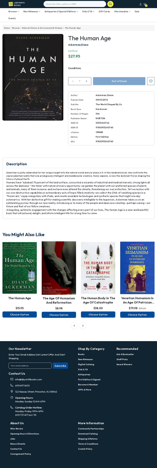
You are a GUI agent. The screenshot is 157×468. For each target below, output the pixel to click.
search (110, 4)
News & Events (17, 443)
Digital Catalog (86, 364)
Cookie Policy (85, 448)
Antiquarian (84, 374)
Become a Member (88, 384)
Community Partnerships (91, 428)
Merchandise (122, 11)
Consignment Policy (20, 454)
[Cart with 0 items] (144, 4)
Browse (14, 11)
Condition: (74, 68)
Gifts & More (84, 389)
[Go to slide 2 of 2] (74, 326)
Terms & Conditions (88, 443)
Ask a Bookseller (125, 354)
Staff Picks (122, 359)
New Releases (31, 11)
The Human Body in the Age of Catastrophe (98, 300)
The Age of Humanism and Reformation (59, 300)
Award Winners (124, 364)
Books (81, 354)
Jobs (12, 438)
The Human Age (19, 298)
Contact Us (16, 448)
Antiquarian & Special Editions (61, 11)
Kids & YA (88, 11)
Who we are (16, 428)
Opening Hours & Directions (24, 433)
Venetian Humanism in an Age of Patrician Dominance (137, 300)
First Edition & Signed (89, 379)
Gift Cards (104, 11)
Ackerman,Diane (78, 44)
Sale (137, 11)
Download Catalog (88, 433)
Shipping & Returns (88, 438)
